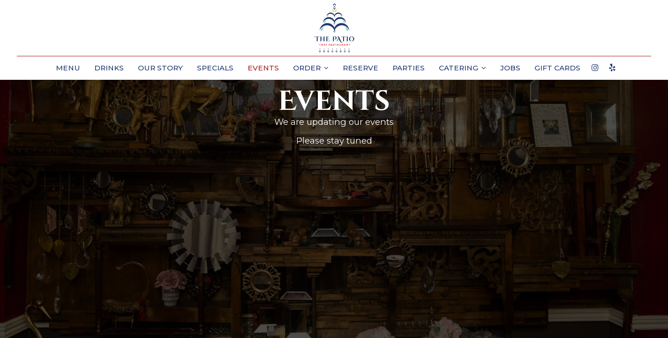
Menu (68, 67)
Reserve (360, 67)
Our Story (160, 67)
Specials (215, 67)
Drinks (109, 67)
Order (311, 67)
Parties (408, 67)
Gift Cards (557, 67)
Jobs (510, 67)
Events (263, 67)
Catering (462, 67)
